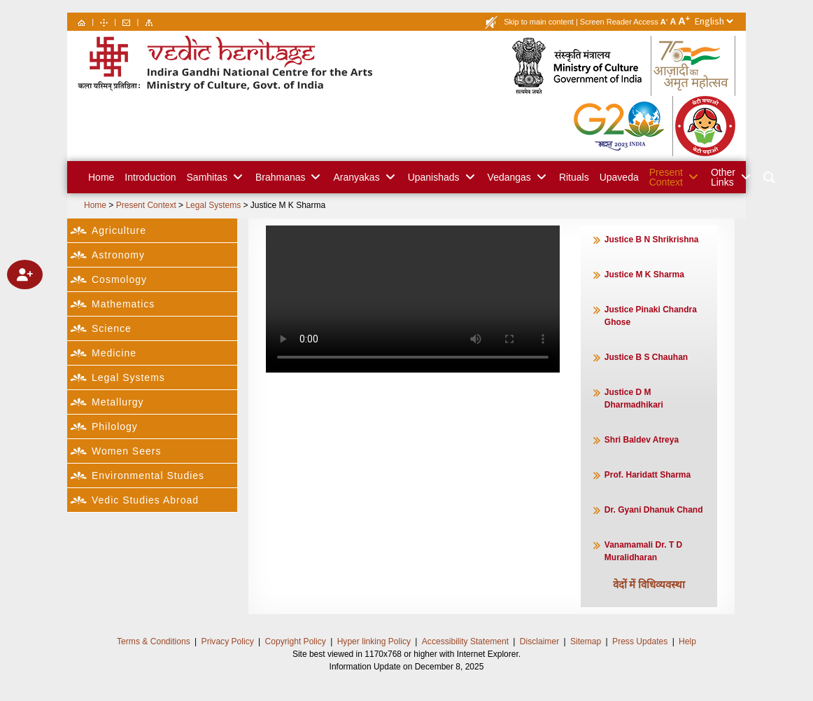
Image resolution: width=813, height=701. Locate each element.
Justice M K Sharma (287, 205)
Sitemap (585, 641)
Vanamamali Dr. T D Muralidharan (645, 551)
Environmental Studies (148, 475)
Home (95, 205)
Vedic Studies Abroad (145, 500)
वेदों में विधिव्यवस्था (649, 583)
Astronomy (118, 255)
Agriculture (119, 230)
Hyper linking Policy (374, 641)
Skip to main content (539, 22)
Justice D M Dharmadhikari (634, 398)
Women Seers (126, 451)
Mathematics (123, 304)
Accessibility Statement (465, 641)
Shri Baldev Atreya (642, 440)
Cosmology (119, 279)
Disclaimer (538, 641)
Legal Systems (213, 205)
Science (112, 328)
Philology (115, 426)
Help (686, 641)
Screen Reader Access (619, 22)
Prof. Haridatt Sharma (648, 475)
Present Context (146, 205)
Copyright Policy (296, 641)
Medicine (114, 353)
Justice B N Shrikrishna (652, 239)
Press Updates (638, 641)
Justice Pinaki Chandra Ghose (651, 316)
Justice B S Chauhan (646, 357)
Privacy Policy (228, 641)
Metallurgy (118, 402)
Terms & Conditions (154, 641)
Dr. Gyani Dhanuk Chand (654, 510)
